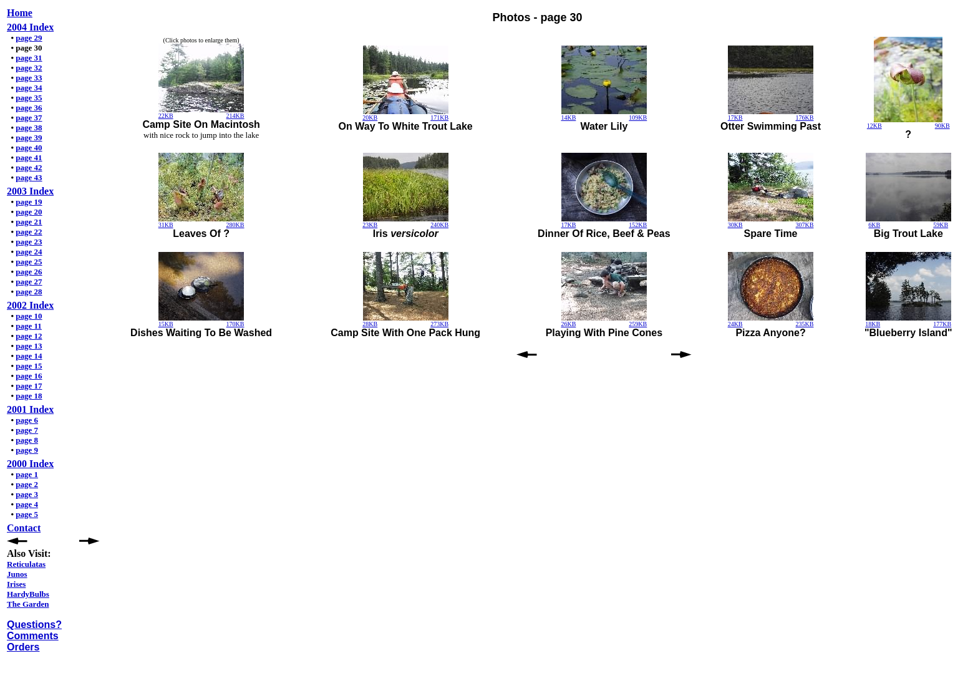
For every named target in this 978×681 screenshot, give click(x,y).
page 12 (29, 335)
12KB (874, 125)
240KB (439, 224)
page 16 (29, 375)
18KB (872, 324)
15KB (165, 324)
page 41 (29, 157)
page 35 (29, 97)
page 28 (29, 291)
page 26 (29, 271)
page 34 (29, 87)
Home (19, 12)
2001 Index (30, 409)
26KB (568, 324)
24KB (735, 324)
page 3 (27, 494)
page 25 (29, 261)
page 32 (29, 67)
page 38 (29, 127)
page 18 (29, 395)
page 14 (29, 355)
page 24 (29, 251)
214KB (235, 115)
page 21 (29, 221)
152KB (638, 224)
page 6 (27, 420)
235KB (805, 324)
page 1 (27, 474)
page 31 (29, 57)
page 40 (29, 147)
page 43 (29, 177)
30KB (735, 224)
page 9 (27, 450)
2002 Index (30, 305)
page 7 (27, 430)
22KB (165, 115)
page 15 (29, 365)
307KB (805, 224)
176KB (805, 117)
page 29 (29, 37)
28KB (369, 324)
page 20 (29, 211)
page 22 (29, 231)
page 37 (29, 117)
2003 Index (30, 191)
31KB (165, 224)
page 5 (27, 514)
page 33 (29, 77)
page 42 (29, 167)
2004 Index (30, 27)
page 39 (29, 137)
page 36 (29, 107)
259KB (638, 324)
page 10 (29, 316)
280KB (235, 224)
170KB (235, 324)
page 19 (29, 201)
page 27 (29, 281)
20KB (369, 117)
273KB (439, 324)
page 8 (27, 440)
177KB (942, 324)
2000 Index (30, 463)
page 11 (29, 326)
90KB (942, 125)
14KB (568, 117)
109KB (638, 117)
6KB (874, 224)
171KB (439, 117)
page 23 (29, 241)
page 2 (27, 484)
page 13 (29, 345)
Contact (24, 528)
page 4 (27, 504)
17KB (735, 117)
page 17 (29, 385)
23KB (369, 224)
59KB (940, 224)
